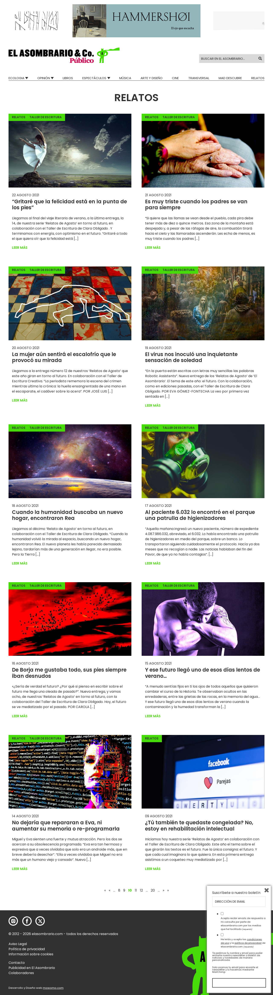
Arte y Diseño (152, 78)
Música (125, 78)
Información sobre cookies (31, 954)
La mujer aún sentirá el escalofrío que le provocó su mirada (64, 357)
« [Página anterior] (109, 890)
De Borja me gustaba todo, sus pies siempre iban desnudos (69, 672)
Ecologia (16, 78)
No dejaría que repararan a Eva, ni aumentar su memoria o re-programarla (66, 825)
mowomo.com (53, 988)
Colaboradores (21, 972)
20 (153, 890)
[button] (64, 55)
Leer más (20, 247)
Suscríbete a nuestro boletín (236, 893)
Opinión (43, 78)
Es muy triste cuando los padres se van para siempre (196, 204)
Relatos (257, 78)
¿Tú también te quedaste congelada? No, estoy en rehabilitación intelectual (199, 825)
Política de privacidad (27, 949)
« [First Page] (105, 890)
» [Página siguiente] (163, 890)
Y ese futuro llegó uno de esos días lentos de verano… (202, 672)
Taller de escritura (45, 117)
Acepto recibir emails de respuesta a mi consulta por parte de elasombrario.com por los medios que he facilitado (243, 923)
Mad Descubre (230, 78)
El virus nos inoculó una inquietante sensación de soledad (191, 357)
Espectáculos (94, 78)
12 (141, 890)
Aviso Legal (18, 943)
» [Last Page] (168, 890)
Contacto (17, 962)
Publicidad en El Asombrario (32, 967)
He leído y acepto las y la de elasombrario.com (243, 943)
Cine (175, 78)
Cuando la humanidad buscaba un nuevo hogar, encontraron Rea (67, 515)
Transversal (198, 78)
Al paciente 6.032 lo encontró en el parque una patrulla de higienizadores (200, 515)
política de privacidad (248, 943)
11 (136, 890)
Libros (68, 78)
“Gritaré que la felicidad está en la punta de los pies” (69, 204)
